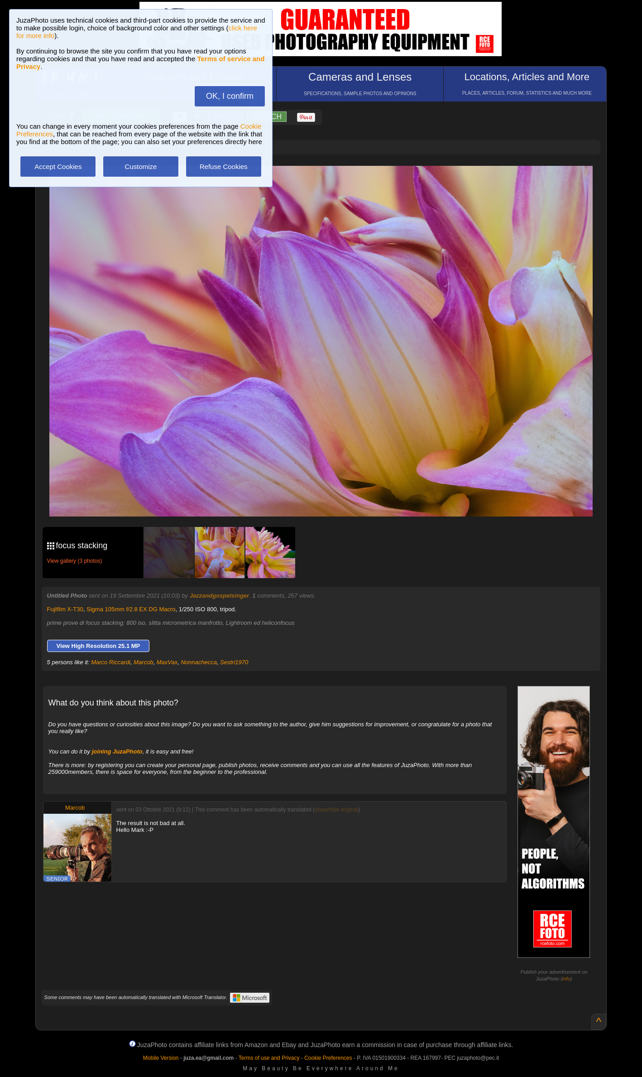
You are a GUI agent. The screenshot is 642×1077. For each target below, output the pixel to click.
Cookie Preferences (328, 1058)
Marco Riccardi (110, 662)
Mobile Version (161, 1058)
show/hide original (336, 810)
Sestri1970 (234, 662)
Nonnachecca (199, 662)
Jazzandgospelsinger (219, 595)
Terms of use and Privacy (269, 1058)
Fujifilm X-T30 (65, 609)
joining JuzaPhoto (117, 751)
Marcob (143, 662)
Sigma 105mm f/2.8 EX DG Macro (131, 609)
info (566, 978)
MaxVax (167, 662)
